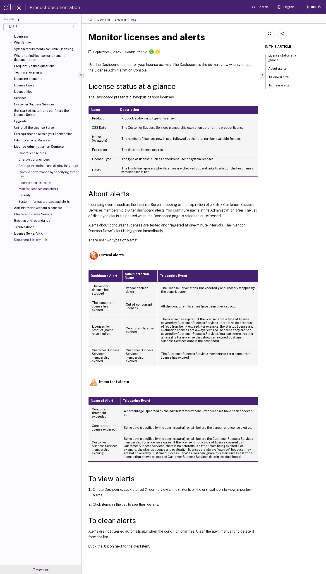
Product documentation (55, 7)
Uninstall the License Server (34, 127)
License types (24, 85)
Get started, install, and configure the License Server (41, 113)
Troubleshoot (24, 227)
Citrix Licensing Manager (32, 140)
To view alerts (281, 76)
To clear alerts (281, 85)
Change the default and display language (48, 166)
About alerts (280, 68)
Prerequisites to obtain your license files (43, 134)
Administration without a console (38, 208)
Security (25, 195)
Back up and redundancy (32, 220)
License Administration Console (39, 146)
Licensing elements (28, 79)
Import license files (32, 153)
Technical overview (28, 72)
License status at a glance (282, 58)
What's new (22, 43)
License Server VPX (28, 233)
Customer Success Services (34, 104)
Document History (31, 240)
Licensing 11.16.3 (126, 19)
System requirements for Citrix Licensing (43, 49)
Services (20, 98)
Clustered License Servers (33, 214)
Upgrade (20, 121)
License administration (35, 183)
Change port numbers (34, 159)
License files (23, 91)
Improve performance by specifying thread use (49, 174)
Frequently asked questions (34, 66)
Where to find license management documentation (39, 58)
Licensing (21, 36)
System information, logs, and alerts (44, 201)
